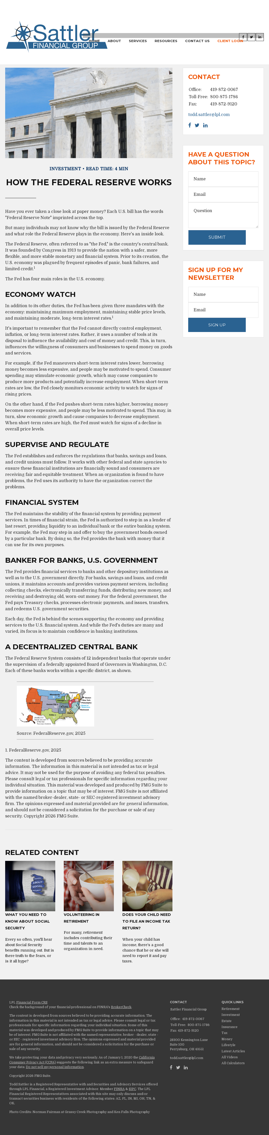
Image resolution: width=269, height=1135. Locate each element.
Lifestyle (228, 1045)
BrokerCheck (121, 1007)
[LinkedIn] (186, 1067)
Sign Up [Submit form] (217, 324)
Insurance (229, 1027)
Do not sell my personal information (55, 1067)
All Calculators (233, 1063)
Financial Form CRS (32, 1002)
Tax (224, 1033)
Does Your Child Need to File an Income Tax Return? (146, 921)
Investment (230, 1015)
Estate (226, 1021)
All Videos (229, 1057)
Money (226, 1039)
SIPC (132, 1089)
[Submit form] (217, 237)
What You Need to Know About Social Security (27, 921)
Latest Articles (233, 1051)
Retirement (230, 1009)
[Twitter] (178, 1067)
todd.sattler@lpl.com (209, 114)
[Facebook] (171, 1067)
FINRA (119, 1089)
